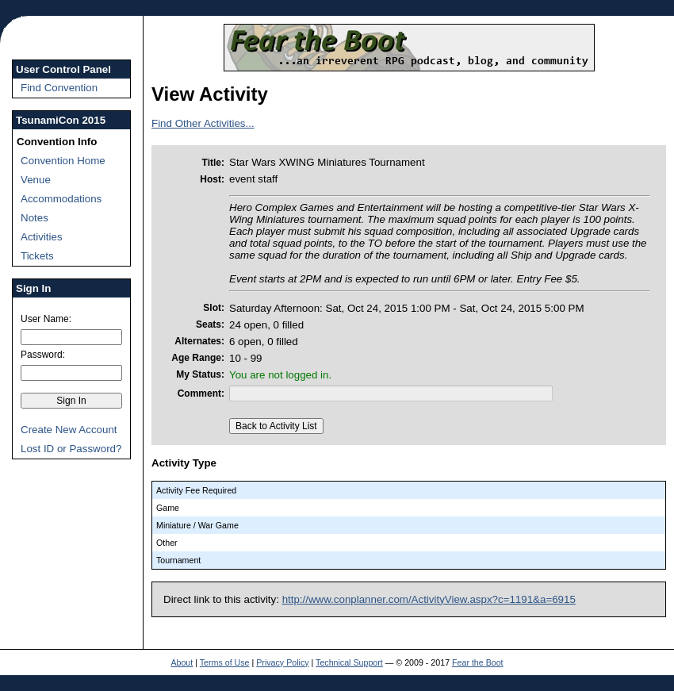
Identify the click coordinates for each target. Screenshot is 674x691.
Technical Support (349, 662)
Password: (43, 354)
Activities (42, 237)
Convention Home (63, 161)
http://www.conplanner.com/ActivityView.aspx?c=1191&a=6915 (429, 599)
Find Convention (59, 88)
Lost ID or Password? (71, 449)
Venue (36, 180)
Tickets (37, 256)
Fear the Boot (478, 662)
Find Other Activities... (203, 123)
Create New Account (69, 430)
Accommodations (61, 199)
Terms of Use (225, 662)
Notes (34, 218)
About (181, 662)
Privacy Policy (282, 662)
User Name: (46, 318)
